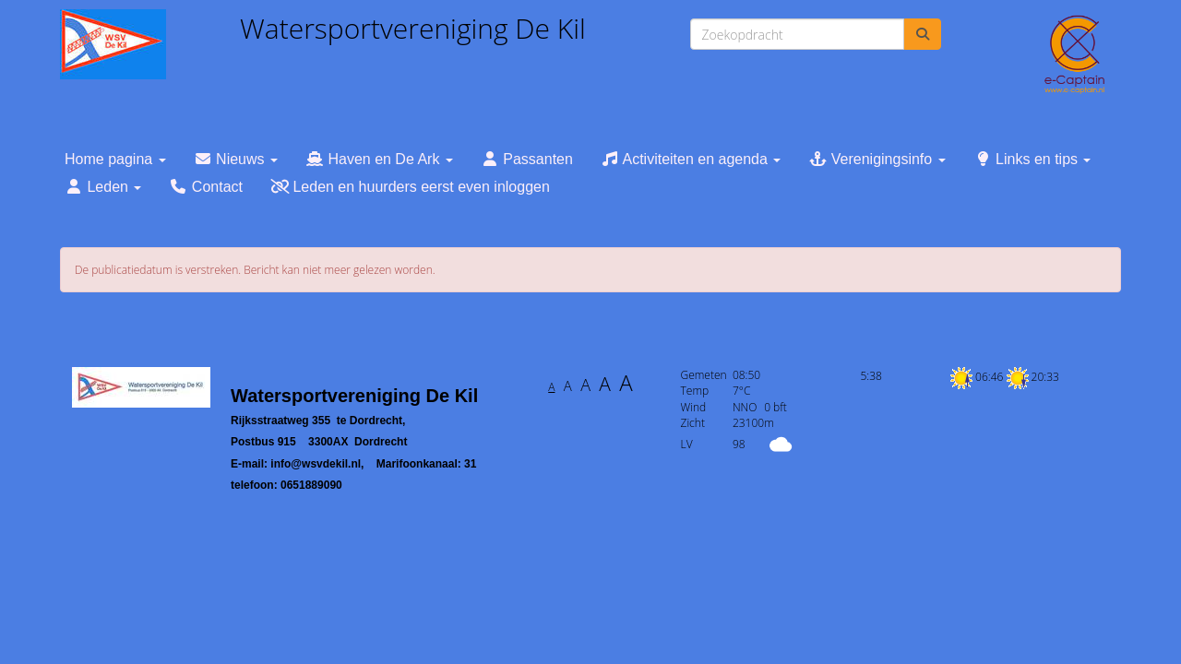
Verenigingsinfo (876, 159)
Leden (103, 187)
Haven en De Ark (379, 159)
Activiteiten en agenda (691, 159)
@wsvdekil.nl (315, 463)
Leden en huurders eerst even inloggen (410, 187)
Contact (206, 187)
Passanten (527, 159)
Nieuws (236, 159)
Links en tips (1032, 159)
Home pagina (115, 159)
